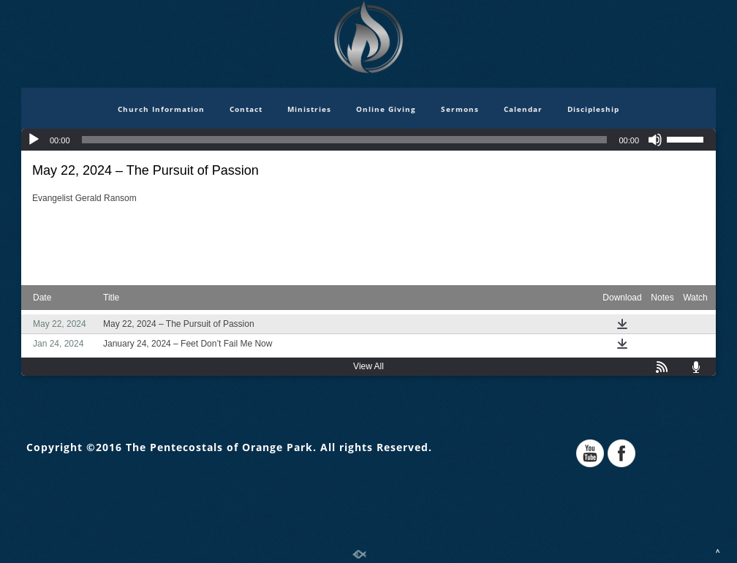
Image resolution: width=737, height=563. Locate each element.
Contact (246, 109)
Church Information (161, 109)
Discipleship (593, 109)
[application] (368, 140)
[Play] (33, 139)
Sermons (460, 109)
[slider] (345, 139)
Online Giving (386, 109)
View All (368, 366)
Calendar (523, 109)
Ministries (309, 109)
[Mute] (655, 139)
